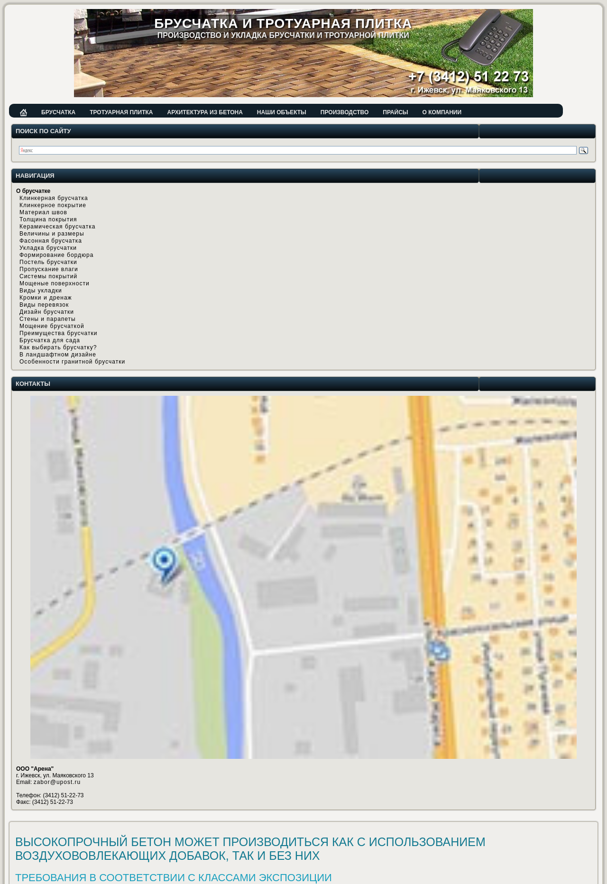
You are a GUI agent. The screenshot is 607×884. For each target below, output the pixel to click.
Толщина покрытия (48, 219)
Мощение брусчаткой (51, 326)
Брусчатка (58, 112)
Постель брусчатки (48, 262)
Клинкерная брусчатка (53, 198)
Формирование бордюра (56, 255)
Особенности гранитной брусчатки (72, 361)
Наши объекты (281, 112)
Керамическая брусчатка (57, 226)
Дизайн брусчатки (46, 312)
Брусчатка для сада (49, 340)
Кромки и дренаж (45, 297)
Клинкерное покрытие (52, 205)
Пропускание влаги (48, 269)
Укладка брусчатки (48, 248)
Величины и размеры (51, 233)
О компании (442, 112)
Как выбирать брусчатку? (58, 347)
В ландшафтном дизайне (57, 354)
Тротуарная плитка (121, 112)
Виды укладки (40, 290)
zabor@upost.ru (57, 782)
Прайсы (395, 112)
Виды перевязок (44, 304)
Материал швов (43, 212)
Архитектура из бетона (204, 112)
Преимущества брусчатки (58, 333)
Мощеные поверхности (54, 283)
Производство (344, 112)
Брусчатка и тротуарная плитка (283, 23)
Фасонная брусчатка (50, 240)
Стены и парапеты (47, 319)
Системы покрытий (48, 276)
